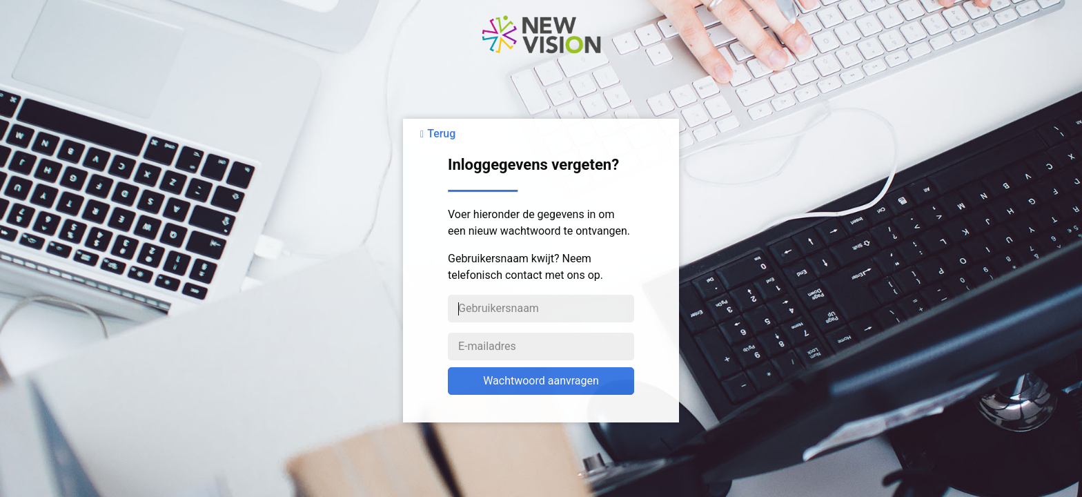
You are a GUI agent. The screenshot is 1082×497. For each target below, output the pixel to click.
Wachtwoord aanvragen (541, 380)
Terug (441, 133)
